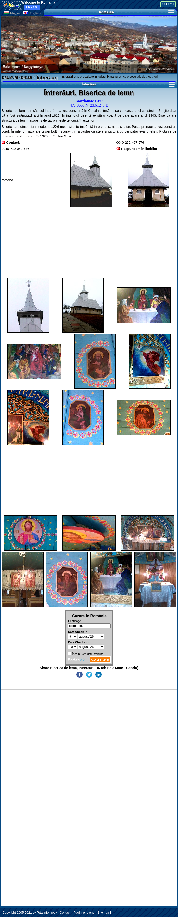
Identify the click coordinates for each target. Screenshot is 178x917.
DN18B (26, 78)
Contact (65, 912)
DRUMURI (10, 78)
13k (32, 7)
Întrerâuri (46, 77)
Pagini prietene (84, 912)
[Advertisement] (89, 242)
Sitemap (103, 912)
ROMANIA (136, 12)
